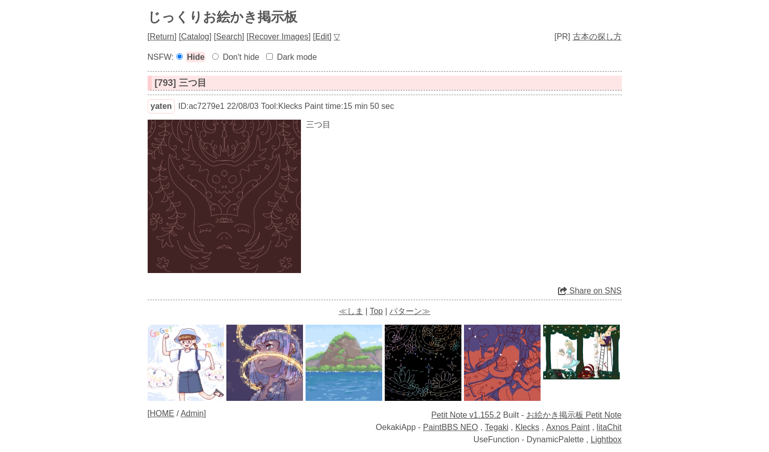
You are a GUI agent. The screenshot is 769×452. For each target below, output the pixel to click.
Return (162, 36)
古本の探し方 (597, 36)
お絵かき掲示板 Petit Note (574, 415)
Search (229, 36)
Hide (196, 57)
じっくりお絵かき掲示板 (222, 17)
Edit (322, 36)
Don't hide (241, 57)
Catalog (195, 36)
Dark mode (297, 57)
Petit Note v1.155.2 (466, 415)
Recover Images (279, 36)
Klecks (527, 427)
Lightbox (606, 439)
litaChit (609, 427)
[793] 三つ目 (180, 83)
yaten (161, 106)
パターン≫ (409, 311)
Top (376, 311)
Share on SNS (590, 290)
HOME (162, 413)
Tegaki (496, 427)
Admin (191, 413)
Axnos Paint (568, 427)
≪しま (351, 311)
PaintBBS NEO (450, 427)
